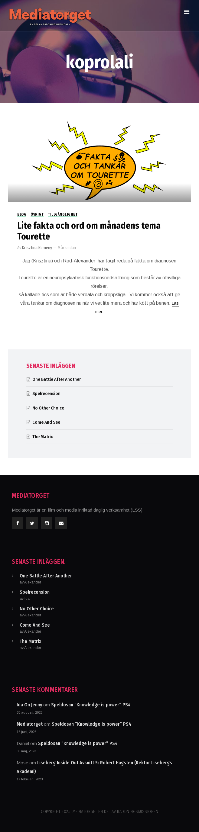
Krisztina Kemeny (37, 247)
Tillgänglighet (62, 214)
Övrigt (37, 214)
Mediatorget (30, 724)
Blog (21, 214)
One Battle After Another (56, 379)
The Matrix (42, 436)
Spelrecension (46, 393)
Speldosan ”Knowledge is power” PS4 (91, 705)
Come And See (46, 422)
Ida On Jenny (29, 705)
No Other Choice (48, 408)
